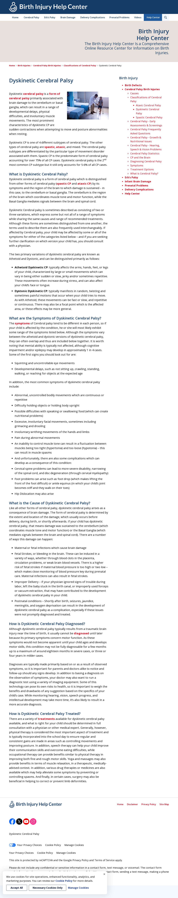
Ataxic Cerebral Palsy (148, 105)
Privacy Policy (148, 804)
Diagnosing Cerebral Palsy (146, 161)
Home (15, 17)
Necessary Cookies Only (47, 887)
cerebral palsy (33, 94)
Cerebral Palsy (31, 17)
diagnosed (81, 633)
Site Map (164, 804)
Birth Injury (128, 78)
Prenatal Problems (119, 17)
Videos (137, 17)
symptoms (22, 323)
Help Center (153, 17)
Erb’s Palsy (49, 17)
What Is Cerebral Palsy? (144, 173)
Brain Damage (67, 17)
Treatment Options (142, 169)
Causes (134, 93)
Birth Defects (133, 85)
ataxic (60, 147)
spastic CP (64, 183)
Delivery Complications (92, 17)
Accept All (17, 887)
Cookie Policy (53, 845)
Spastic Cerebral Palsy (149, 117)
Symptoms (136, 165)
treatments (46, 719)
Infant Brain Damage (138, 181)
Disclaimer (132, 804)
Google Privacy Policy (76, 860)
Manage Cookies (74, 845)
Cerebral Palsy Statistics (144, 153)
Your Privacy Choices (25, 845)
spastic (49, 147)
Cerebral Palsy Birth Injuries (47, 65)
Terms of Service (104, 860)
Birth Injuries (24, 65)
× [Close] (104, 874)
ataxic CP (84, 183)
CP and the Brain (140, 157)
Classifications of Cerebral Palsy (80, 65)
